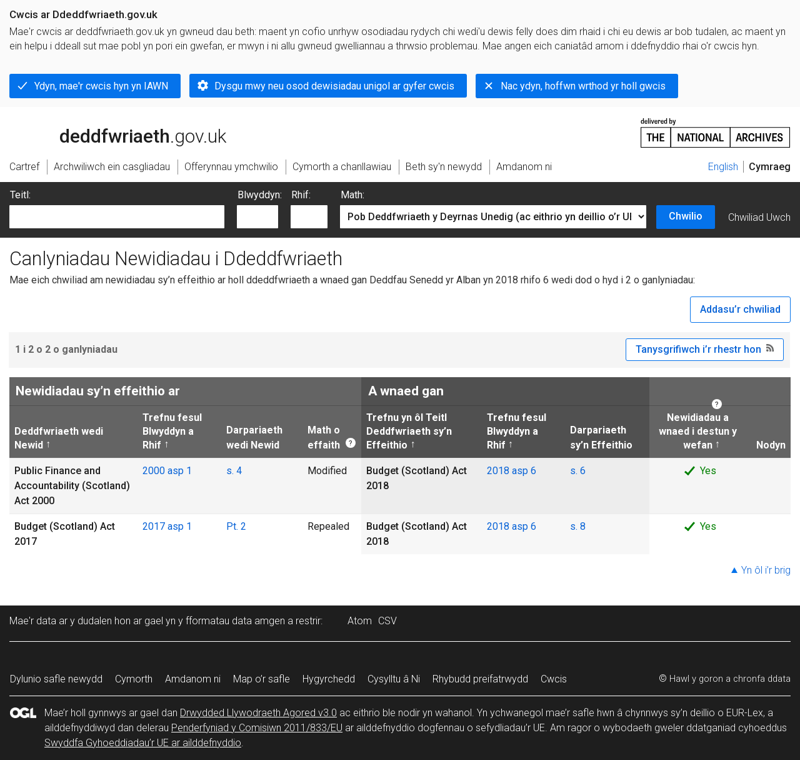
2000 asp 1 (167, 471)
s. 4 (234, 471)
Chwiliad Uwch (759, 217)
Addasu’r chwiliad (740, 309)
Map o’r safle (261, 679)
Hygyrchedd (328, 679)
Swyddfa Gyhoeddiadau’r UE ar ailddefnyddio (142, 743)
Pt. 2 (236, 526)
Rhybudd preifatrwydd (480, 679)
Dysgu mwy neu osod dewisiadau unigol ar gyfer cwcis (334, 86)
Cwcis (554, 679)
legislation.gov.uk (108, 132)
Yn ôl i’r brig (766, 570)
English (723, 167)
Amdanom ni (193, 679)
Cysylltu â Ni (394, 679)
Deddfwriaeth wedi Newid (58, 438)
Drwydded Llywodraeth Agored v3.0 (258, 713)
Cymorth (133, 679)
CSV (387, 621)
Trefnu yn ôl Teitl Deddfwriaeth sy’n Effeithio (409, 431)
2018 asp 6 (511, 471)
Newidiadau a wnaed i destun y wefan (695, 431)
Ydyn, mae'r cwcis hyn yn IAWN (101, 86)
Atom (360, 621)
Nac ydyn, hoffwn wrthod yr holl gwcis (583, 86)
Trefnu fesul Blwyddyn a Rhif (172, 431)
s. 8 (578, 526)
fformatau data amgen (235, 621)
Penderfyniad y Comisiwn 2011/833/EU (256, 728)
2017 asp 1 (167, 526)
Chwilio (685, 216)
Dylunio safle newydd (56, 679)
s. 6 (578, 471)
